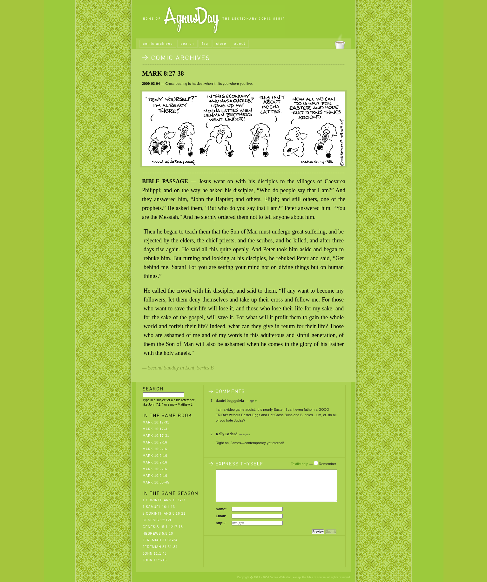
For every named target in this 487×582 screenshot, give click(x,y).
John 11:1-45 (155, 553)
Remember (327, 464)
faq (205, 43)
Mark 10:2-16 (155, 442)
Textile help (299, 464)
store (221, 43)
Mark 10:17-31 (156, 422)
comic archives (158, 43)
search (187, 43)
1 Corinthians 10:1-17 (164, 500)
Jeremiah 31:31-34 (160, 540)
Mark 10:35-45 (156, 482)
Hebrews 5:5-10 (158, 533)
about (239, 43)
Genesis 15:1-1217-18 (163, 527)
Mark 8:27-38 (163, 73)
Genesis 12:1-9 (157, 520)
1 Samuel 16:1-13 (159, 507)
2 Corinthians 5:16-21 (164, 513)
